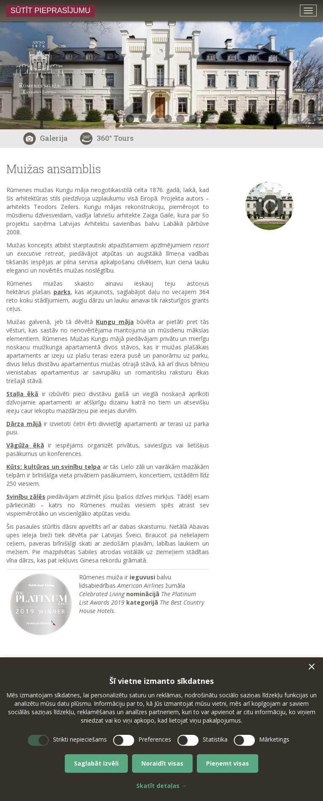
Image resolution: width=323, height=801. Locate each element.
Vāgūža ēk (23, 445)
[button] (312, 667)
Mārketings (274, 739)
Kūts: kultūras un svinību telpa (53, 467)
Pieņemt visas (227, 763)
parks (62, 292)
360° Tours (107, 138)
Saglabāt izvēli (96, 763)
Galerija (45, 138)
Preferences (154, 739)
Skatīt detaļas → (161, 786)
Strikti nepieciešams (80, 739)
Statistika (215, 739)
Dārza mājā (24, 424)
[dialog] (161, 729)
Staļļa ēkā (22, 394)
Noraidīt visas (162, 763)
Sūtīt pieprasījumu (50, 10)
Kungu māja (114, 322)
